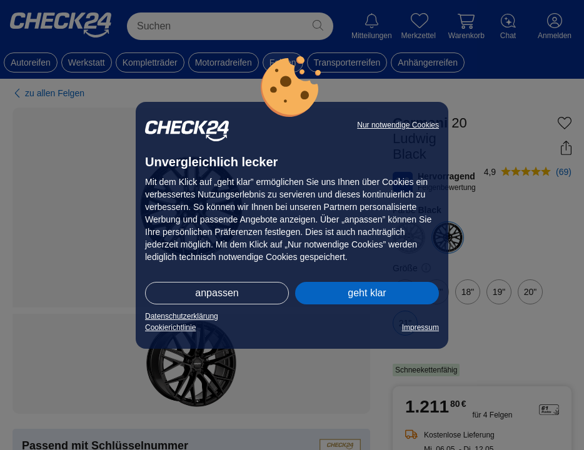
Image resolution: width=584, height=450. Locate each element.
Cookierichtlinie (170, 327)
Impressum (420, 327)
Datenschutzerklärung (181, 316)
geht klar (367, 293)
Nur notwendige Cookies (398, 125)
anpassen (216, 293)
